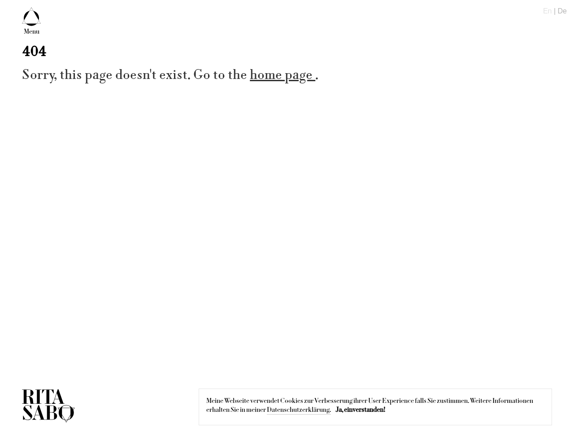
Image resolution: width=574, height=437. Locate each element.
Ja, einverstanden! (360, 409)
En (547, 11)
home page (282, 74)
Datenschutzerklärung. (299, 409)
